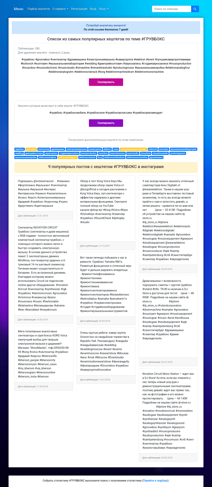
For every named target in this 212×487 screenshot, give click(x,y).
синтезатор (43, 149)
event (115, 149)
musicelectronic (117, 153)
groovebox (31, 149)
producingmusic (177, 153)
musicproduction (88, 153)
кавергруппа (95, 149)
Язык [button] (102, 8)
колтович (163, 149)
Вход (93, 8)
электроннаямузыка (77, 149)
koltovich (153, 149)
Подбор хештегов (39, 8)
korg (100, 157)
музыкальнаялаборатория (183, 149)
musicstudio (132, 153)
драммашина (57, 149)
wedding (19, 153)
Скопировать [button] (106, 82)
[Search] (171, 9)
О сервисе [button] (59, 8)
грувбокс (19, 149)
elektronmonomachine (137, 157)
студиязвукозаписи (69, 153)
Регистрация (79, 8)
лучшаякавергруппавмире (133, 149)
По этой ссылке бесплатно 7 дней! (106, 29)
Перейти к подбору (155, 480)
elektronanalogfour (47, 157)
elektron (107, 149)
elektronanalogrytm (68, 157)
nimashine (145, 153)
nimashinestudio (160, 153)
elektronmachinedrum (114, 157)
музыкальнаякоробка (26, 157)
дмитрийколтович (34, 153)
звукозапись (51, 153)
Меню (18, 9)
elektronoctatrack (87, 157)
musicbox (103, 153)
